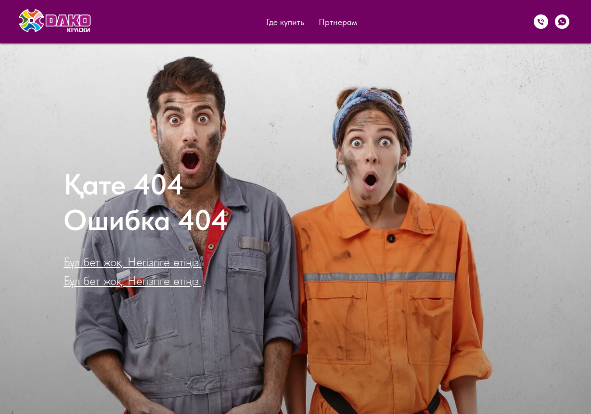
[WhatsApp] (562, 21)
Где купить (285, 22)
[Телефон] (541, 21)
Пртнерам (338, 22)
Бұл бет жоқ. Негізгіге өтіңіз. (132, 262)
